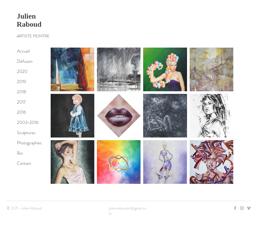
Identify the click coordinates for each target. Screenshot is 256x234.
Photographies (29, 143)
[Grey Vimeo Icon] (248, 208)
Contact (24, 163)
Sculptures (26, 132)
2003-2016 (27, 122)
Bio (20, 153)
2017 (21, 102)
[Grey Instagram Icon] (242, 208)
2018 (21, 92)
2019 (21, 81)
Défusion (24, 61)
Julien (26, 16)
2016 (21, 112)
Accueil (23, 51)
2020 (22, 71)
